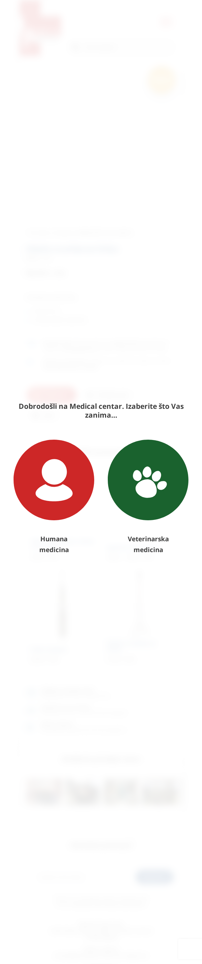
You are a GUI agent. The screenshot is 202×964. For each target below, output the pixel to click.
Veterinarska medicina (148, 497)
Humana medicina (54, 497)
